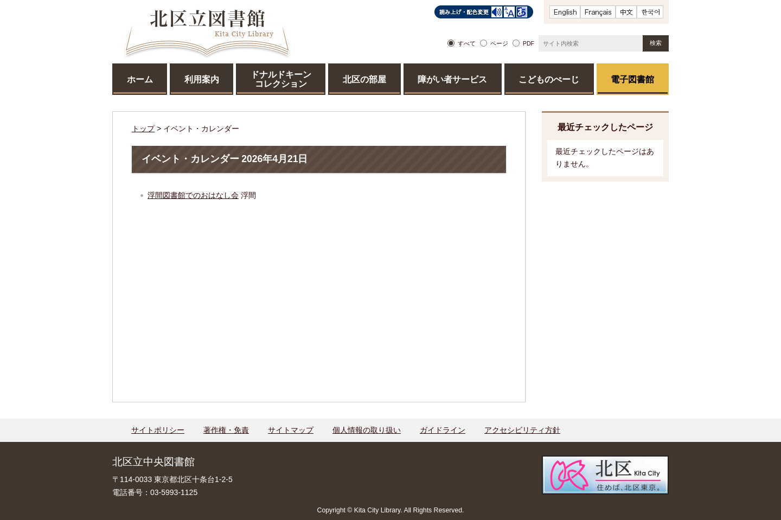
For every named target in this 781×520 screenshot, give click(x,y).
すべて (467, 43)
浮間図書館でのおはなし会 (193, 195)
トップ (143, 128)
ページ (499, 43)
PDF (528, 43)
